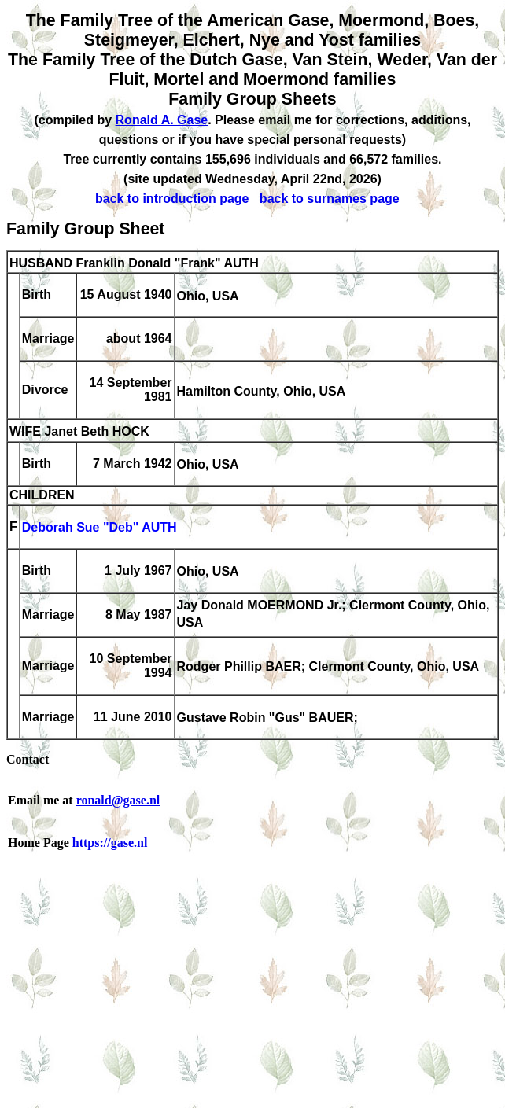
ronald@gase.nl (118, 800)
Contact (27, 759)
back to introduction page (172, 198)
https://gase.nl (110, 842)
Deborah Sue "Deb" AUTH (99, 528)
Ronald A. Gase (162, 120)
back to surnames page (330, 198)
